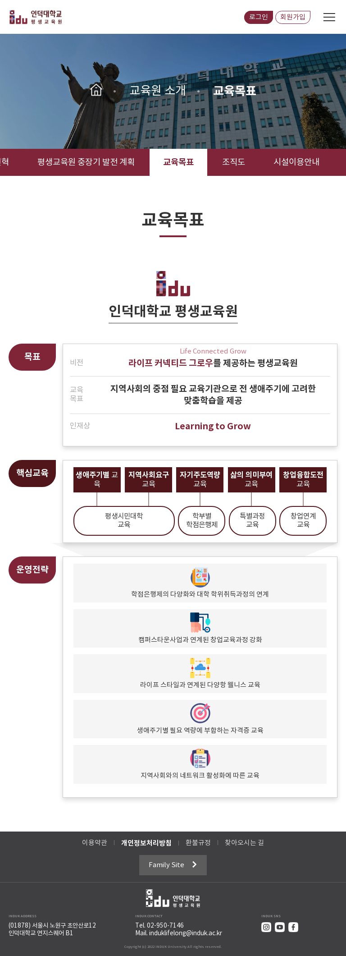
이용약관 (94, 843)
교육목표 (178, 162)
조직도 (233, 162)
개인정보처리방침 (146, 843)
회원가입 (292, 17)
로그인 (258, 17)
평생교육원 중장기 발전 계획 (86, 162)
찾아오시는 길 (244, 843)
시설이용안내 (296, 162)
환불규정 (198, 843)
